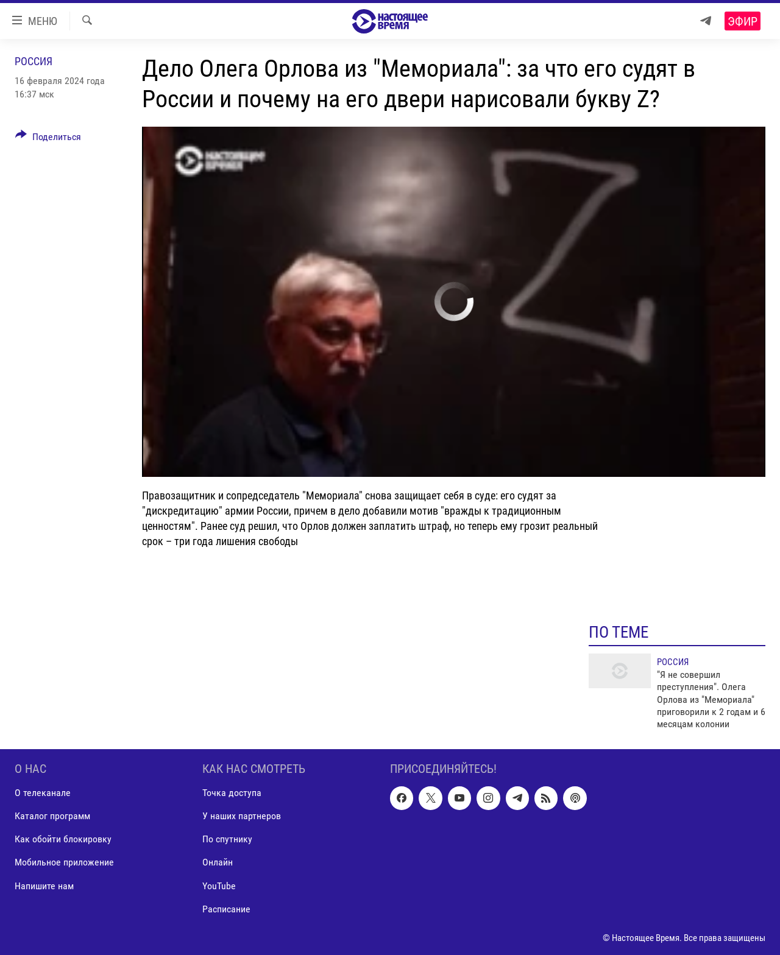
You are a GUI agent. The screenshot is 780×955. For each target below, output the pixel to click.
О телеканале (43, 792)
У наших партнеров (241, 816)
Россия (33, 61)
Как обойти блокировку (63, 839)
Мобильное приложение (64, 862)
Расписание (226, 908)
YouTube (219, 885)
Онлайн (217, 862)
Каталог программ (52, 816)
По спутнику (227, 839)
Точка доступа (231, 792)
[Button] (48, 139)
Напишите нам (44, 885)
